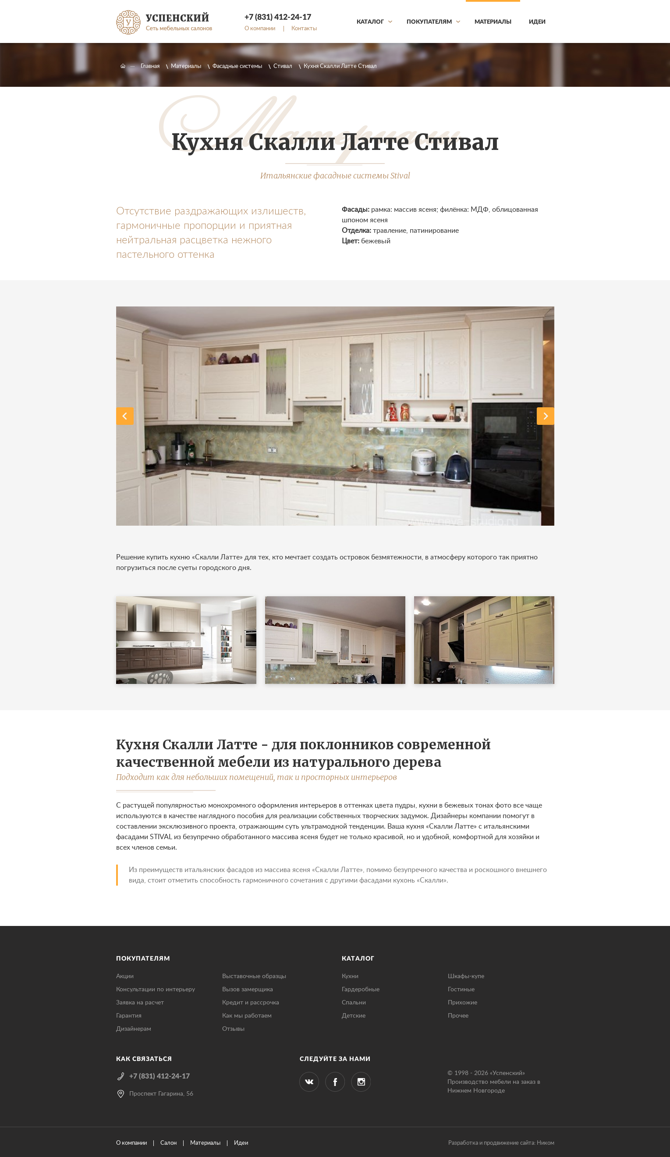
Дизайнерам (133, 1029)
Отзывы (233, 1029)
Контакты (304, 29)
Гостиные (461, 989)
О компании (260, 29)
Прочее (458, 1016)
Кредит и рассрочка (250, 1003)
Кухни (350, 976)
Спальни (354, 1003)
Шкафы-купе (466, 976)
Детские (353, 1016)
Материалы (493, 22)
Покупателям (429, 22)
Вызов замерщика (247, 989)
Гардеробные (360, 989)
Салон (168, 1143)
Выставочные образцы (254, 976)
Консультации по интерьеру (155, 989)
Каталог (370, 22)
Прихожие (462, 1003)
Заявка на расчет (140, 1003)
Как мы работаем (247, 1016)
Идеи (537, 22)
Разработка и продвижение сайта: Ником (501, 1143)
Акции (125, 976)
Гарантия (129, 1016)
